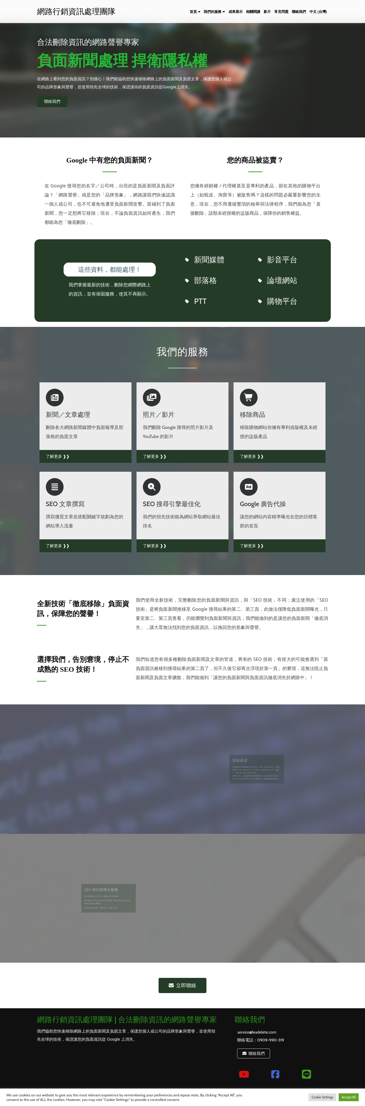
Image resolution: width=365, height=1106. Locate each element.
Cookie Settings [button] (322, 1097)
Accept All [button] (349, 1097)
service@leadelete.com (257, 1032)
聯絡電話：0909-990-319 (260, 1040)
